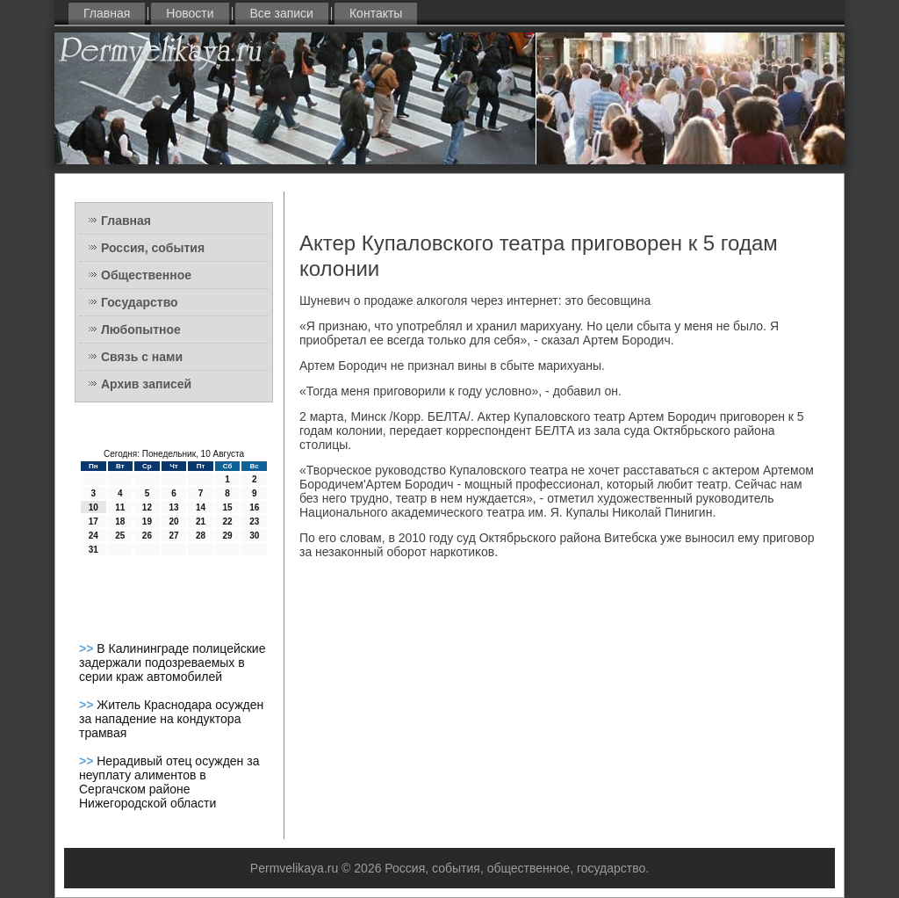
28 (200, 535)
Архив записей (146, 384)
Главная (106, 13)
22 (228, 521)
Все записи (281, 13)
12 (147, 507)
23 (254, 521)
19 (147, 521)
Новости (189, 13)
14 (200, 507)
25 (120, 535)
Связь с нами (142, 357)
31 (93, 549)
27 (173, 535)
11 (120, 507)
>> (88, 648)
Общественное (146, 275)
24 (93, 535)
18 (120, 521)
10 (93, 507)
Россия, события (153, 248)
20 (173, 521)
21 (200, 521)
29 (228, 535)
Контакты (375, 13)
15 (228, 507)
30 (254, 535)
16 (254, 507)
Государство (139, 302)
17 (93, 521)
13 (173, 507)
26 (147, 535)
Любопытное (141, 329)
